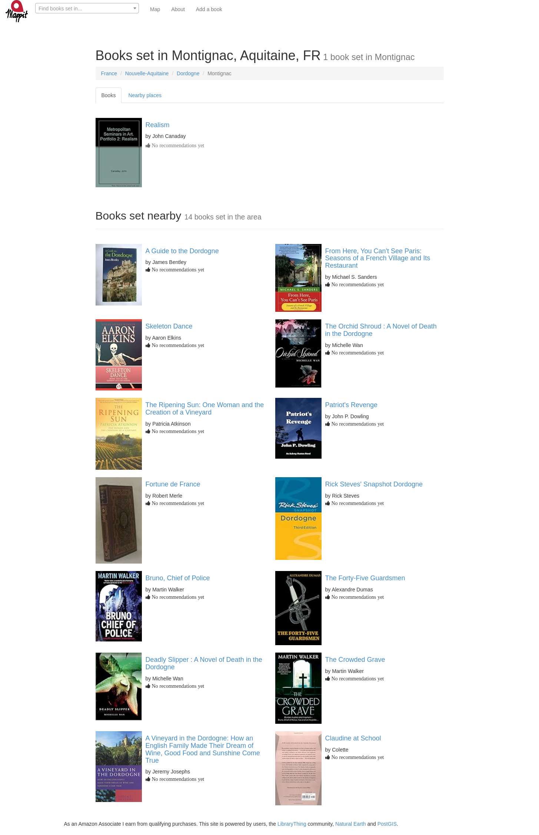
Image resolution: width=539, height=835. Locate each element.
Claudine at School (353, 738)
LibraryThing (291, 824)
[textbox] (87, 8)
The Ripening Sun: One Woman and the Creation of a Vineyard (205, 408)
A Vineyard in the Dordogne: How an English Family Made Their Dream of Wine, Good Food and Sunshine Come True (203, 749)
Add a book (209, 9)
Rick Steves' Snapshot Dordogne (374, 484)
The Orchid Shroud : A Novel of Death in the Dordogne (381, 330)
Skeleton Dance (169, 326)
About (178, 9)
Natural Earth (350, 824)
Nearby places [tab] (145, 95)
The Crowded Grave (355, 659)
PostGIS (387, 824)
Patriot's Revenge (351, 405)
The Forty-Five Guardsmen (365, 578)
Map (155, 9)
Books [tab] (109, 95)
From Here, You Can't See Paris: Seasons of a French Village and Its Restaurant (377, 258)
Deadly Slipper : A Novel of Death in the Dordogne (204, 663)
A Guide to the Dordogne (182, 251)
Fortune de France (173, 484)
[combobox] (87, 8)
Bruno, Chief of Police (178, 578)
